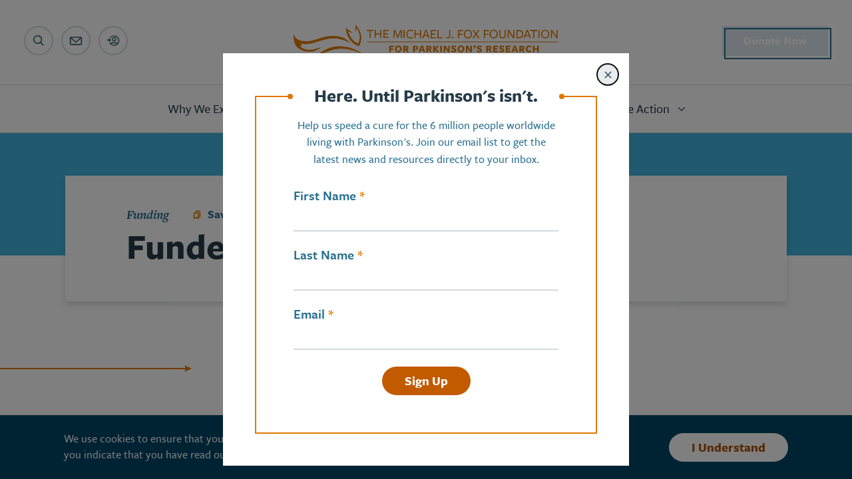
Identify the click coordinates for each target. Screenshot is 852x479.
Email (309, 314)
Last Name (324, 254)
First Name (325, 195)
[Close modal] (607, 74)
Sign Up (426, 380)
